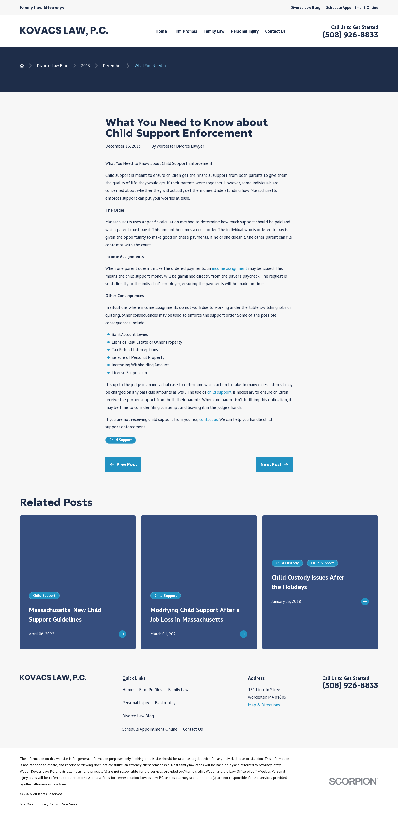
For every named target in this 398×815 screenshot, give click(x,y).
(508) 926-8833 (350, 35)
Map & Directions (264, 705)
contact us (208, 419)
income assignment (229, 268)
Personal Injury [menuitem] (245, 31)
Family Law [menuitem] (214, 31)
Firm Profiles (150, 689)
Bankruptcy (165, 703)
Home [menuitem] (161, 31)
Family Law (178, 689)
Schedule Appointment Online (352, 7)
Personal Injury (135, 703)
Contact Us (193, 729)
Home (128, 689)
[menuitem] (26, 804)
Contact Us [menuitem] (275, 31)
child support (219, 392)
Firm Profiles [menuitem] (185, 31)
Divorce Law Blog (305, 7)
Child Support (120, 439)
